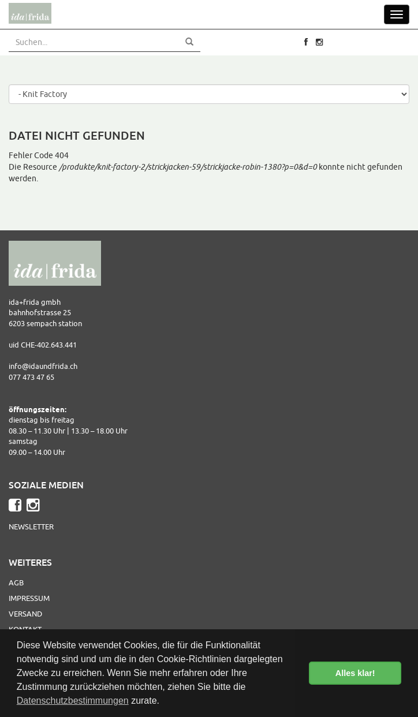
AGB (16, 582)
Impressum (29, 598)
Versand (25, 613)
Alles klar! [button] (355, 673)
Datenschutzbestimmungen (73, 700)
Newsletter (31, 526)
